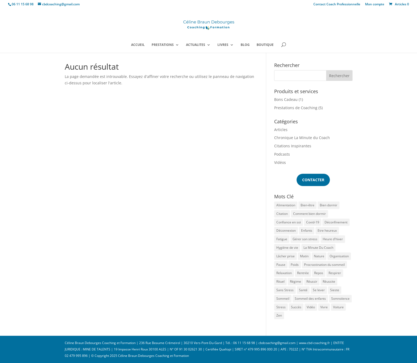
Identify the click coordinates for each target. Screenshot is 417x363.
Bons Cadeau (286, 99)
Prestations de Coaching (295, 107)
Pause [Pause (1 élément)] (280, 264)
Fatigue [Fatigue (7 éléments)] (281, 239)
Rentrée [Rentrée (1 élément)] (303, 273)
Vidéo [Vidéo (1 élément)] (311, 307)
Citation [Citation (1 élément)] (282, 213)
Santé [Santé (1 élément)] (303, 290)
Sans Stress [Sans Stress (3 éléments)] (285, 290)
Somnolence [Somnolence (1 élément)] (340, 298)
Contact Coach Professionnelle (336, 4)
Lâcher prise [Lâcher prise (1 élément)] (285, 256)
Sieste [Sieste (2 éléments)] (334, 290)
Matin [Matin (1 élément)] (304, 256)
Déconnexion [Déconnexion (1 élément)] (286, 230)
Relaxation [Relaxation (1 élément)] (284, 273)
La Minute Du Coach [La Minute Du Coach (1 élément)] (318, 247)
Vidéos (280, 162)
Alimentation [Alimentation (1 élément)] (285, 205)
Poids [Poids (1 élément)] (295, 264)
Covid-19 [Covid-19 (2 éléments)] (312, 222)
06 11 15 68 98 (23, 4)
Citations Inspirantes (292, 145)
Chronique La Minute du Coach (302, 137)
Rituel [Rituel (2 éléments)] (280, 281)
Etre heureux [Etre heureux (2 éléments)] (327, 230)
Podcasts (282, 154)
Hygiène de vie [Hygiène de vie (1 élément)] (287, 247)
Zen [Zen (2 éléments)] (279, 315)
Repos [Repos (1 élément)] (318, 273)
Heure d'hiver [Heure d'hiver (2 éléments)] (333, 239)
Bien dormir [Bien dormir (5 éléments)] (328, 205)
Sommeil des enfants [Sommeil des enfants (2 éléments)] (310, 298)
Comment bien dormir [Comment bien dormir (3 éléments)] (309, 213)
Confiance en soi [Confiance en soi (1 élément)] (288, 222)
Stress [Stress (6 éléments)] (281, 307)
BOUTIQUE (265, 45)
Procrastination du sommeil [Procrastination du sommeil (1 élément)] (324, 264)
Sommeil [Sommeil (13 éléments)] (282, 298)
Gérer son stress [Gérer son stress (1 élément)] (305, 239)
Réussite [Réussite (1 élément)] (329, 281)
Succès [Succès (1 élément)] (296, 307)
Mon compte (374, 4)
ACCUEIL (138, 45)
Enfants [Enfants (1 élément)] (306, 230)
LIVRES (222, 45)
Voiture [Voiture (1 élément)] (338, 307)
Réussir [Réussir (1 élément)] (311, 281)
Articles (281, 129)
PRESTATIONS (163, 45)
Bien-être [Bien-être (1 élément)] (307, 205)
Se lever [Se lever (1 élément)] (319, 290)
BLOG (245, 45)
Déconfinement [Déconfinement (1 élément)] (336, 222)
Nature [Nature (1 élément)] (319, 256)
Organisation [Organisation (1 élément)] (339, 256)
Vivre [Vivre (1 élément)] (324, 307)
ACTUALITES (195, 45)
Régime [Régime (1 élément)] (295, 281)
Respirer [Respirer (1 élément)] (335, 273)
